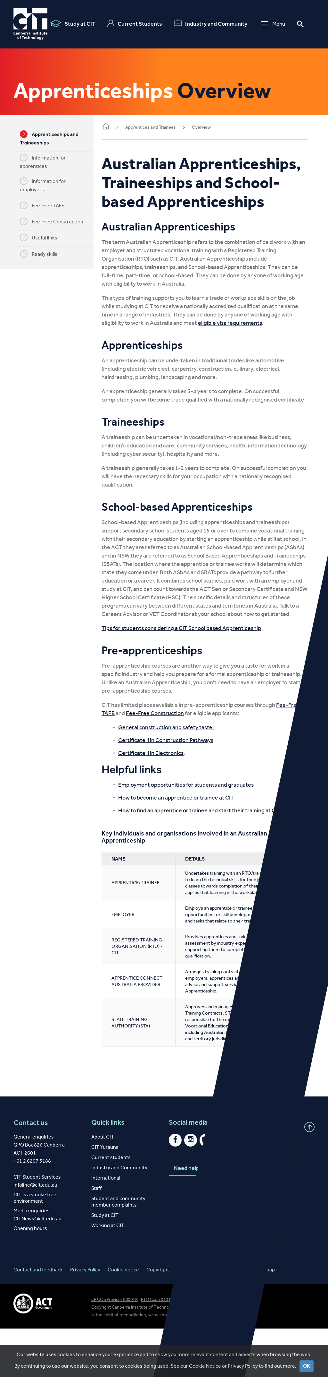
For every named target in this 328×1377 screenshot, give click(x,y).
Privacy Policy (85, 1318)
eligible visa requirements (240, 341)
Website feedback (228, 1318)
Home (115, 127)
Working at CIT (107, 1274)
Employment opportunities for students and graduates (195, 820)
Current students (111, 1206)
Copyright (157, 1318)
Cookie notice (123, 1318)
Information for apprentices (47, 161)
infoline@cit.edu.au (35, 1233)
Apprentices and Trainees (160, 127)
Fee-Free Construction (56, 221)
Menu (270, 24)
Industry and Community (208, 23)
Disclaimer (188, 1318)
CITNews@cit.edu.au (37, 1267)
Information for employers (47, 185)
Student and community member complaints (118, 1250)
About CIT (102, 1185)
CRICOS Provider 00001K (114, 1348)
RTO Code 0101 (156, 1348)
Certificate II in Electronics (160, 788)
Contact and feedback (38, 1318)
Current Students (132, 23)
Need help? (196, 1216)
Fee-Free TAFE (47, 205)
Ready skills (43, 254)
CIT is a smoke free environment (34, 1246)
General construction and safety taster (176, 762)
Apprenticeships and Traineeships (54, 138)
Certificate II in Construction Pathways (175, 775)
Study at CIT (70, 23)
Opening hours (30, 1277)
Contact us (30, 1171)
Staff (96, 1237)
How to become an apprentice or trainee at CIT (185, 833)
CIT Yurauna (105, 1195)
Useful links (43, 237)
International (105, 1226)
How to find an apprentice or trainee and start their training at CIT (209, 846)
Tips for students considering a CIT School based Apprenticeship (191, 663)
